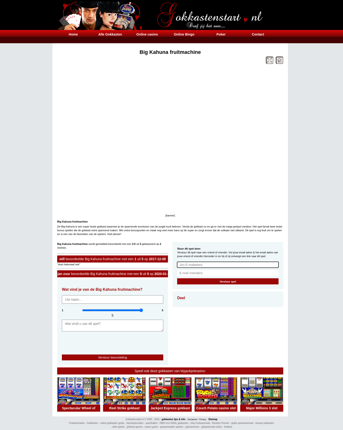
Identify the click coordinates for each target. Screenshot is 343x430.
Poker (221, 34)
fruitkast (228, 427)
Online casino (147, 34)
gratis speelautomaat (242, 423)
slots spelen (118, 427)
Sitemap (212, 419)
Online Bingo (184, 34)
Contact (258, 34)
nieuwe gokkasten (264, 423)
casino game (151, 427)
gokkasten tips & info (173, 419)
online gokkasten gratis (112, 423)
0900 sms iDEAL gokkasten (174, 423)
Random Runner (220, 423)
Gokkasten (92, 423)
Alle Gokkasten (110, 34)
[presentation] (89, 341)
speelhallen (152, 423)
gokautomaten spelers (171, 427)
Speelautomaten (135, 423)
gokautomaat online (211, 427)
